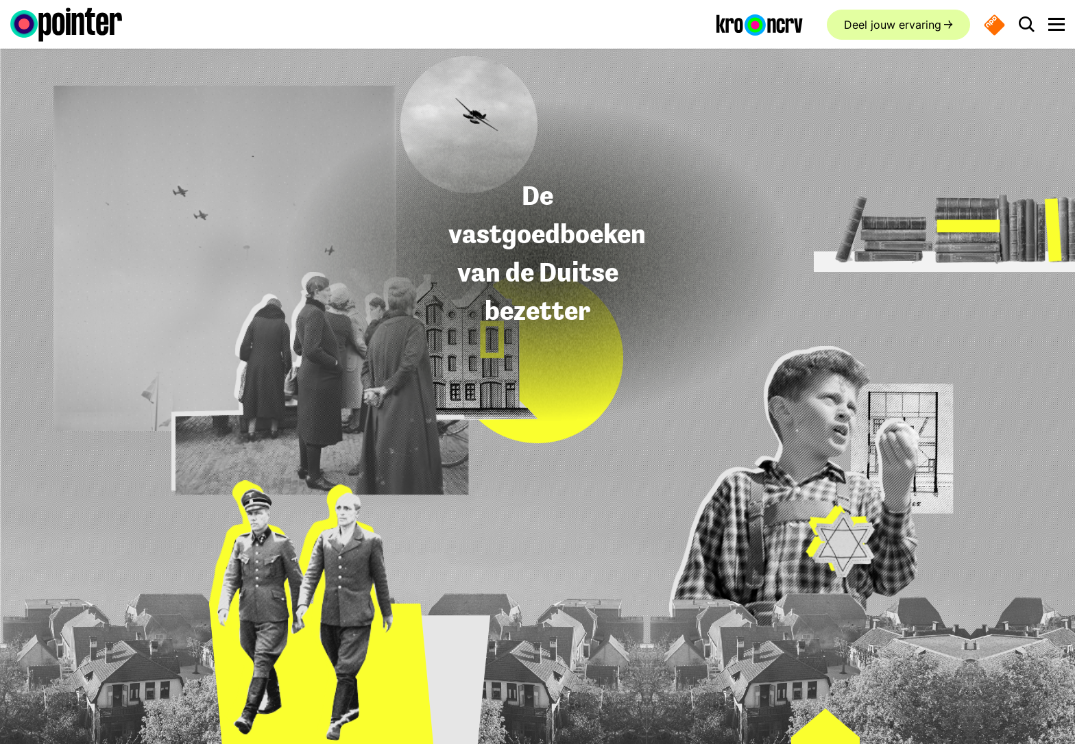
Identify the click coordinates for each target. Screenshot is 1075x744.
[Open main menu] (1056, 24)
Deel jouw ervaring (892, 25)
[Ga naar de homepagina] (66, 25)
